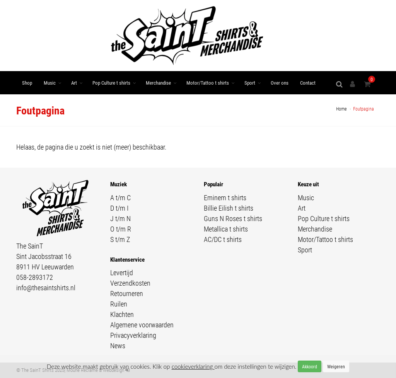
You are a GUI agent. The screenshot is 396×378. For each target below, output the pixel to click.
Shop (27, 82)
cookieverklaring (193, 366)
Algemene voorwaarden (142, 324)
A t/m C (120, 197)
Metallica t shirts (226, 228)
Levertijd (121, 272)
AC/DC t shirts (223, 239)
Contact (308, 82)
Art (74, 82)
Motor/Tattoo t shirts (207, 82)
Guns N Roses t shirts (233, 218)
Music (50, 82)
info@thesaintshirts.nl (45, 287)
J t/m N (120, 218)
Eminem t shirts (225, 197)
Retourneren (126, 293)
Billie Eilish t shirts (228, 208)
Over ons (279, 82)
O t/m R (120, 228)
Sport (249, 82)
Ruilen (118, 303)
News (117, 345)
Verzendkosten (130, 283)
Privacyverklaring (133, 335)
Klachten (122, 314)
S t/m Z (120, 239)
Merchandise (158, 82)
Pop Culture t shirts (111, 82)
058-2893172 (34, 277)
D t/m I (119, 208)
